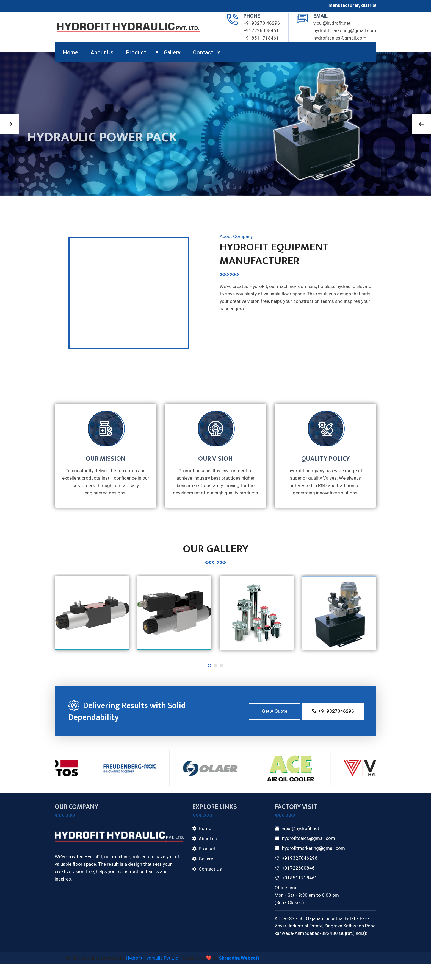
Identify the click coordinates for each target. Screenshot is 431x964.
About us (102, 53)
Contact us (207, 53)
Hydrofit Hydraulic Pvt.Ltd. (152, 958)
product (136, 53)
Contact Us (210, 869)
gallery (172, 53)
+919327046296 (296, 858)
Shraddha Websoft (239, 958)
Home (70, 53)
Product (207, 848)
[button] (9, 124)
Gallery (206, 859)
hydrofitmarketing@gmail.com (344, 30)
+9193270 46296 (262, 23)
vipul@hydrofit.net (331, 23)
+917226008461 (261, 30)
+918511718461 (261, 38)
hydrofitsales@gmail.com (339, 38)
